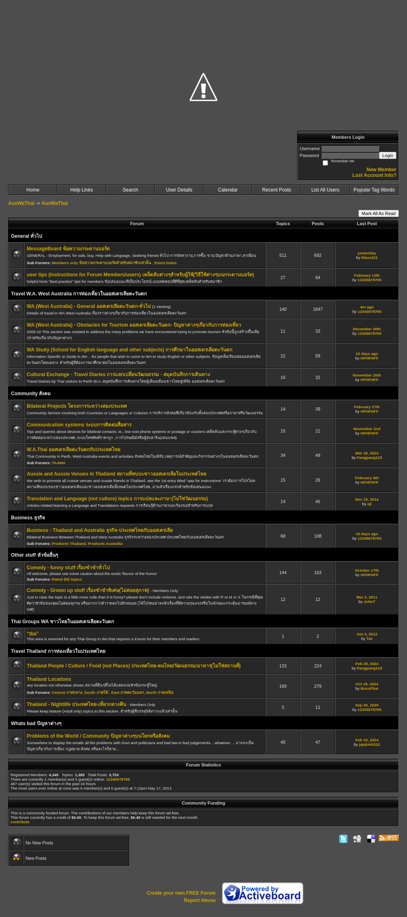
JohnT (369, 601)
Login (387, 155)
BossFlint (370, 688)
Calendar (228, 190)
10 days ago (367, 353)
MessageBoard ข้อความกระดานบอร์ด (68, 249)
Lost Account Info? (374, 175)
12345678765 (369, 280)
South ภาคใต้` (96, 692)
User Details (179, 190)
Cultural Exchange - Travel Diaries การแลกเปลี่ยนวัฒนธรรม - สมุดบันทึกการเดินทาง (118, 374)
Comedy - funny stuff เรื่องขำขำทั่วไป (68, 567)
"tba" (33, 634)
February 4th (367, 478)
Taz (369, 638)
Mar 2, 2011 (366, 597)
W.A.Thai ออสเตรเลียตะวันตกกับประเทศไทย (73, 449)
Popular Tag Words (374, 190)
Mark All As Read (379, 213)
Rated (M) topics (67, 579)
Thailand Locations (49, 679)
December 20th (367, 329)
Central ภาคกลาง (67, 692)
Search (130, 190)
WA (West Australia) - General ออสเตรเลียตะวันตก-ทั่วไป (89, 306)
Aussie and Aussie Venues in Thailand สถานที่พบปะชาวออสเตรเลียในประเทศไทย (116, 474)
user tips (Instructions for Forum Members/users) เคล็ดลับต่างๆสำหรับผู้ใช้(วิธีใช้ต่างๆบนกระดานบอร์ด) (140, 275)
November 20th (367, 375)
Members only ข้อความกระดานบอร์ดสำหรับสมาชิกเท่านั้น (102, 262)
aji (369, 504)
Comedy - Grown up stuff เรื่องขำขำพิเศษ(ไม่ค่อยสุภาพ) (88, 590)
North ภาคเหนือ (160, 692)
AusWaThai (21, 203)
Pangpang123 (369, 457)
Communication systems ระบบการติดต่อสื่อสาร (79, 425)
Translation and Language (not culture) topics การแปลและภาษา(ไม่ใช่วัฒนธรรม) (117, 499)
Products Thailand (69, 543)
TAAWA (59, 463)
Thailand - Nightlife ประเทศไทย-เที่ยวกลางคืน (77, 704)
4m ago (367, 307)
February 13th (366, 275)
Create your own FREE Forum (181, 893)
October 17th (367, 570)
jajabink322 (369, 744)
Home (32, 190)
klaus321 (369, 257)
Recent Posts (276, 190)
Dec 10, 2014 (367, 499)
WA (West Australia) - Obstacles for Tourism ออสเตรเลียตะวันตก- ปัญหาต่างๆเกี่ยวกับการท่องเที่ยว (134, 325)
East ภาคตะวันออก (127, 692)
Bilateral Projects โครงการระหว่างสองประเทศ (77, 406)
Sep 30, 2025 (367, 705)
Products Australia (105, 543)
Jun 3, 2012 (366, 634)
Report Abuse (200, 900)
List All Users (325, 190)
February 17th (366, 407)
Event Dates (165, 262)
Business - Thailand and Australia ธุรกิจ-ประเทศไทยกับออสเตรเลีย (100, 530)
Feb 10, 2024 (366, 740)
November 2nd (367, 428)
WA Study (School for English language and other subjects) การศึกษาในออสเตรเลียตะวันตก (129, 350)
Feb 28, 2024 (366, 663)
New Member (381, 169)
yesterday (367, 253)
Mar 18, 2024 (366, 453)
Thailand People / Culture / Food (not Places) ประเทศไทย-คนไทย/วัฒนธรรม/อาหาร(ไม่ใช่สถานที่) (134, 666)
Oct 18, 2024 (367, 684)
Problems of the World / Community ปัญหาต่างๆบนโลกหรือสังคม (98, 736)
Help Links (81, 190)
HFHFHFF (369, 358)
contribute (20, 822)
